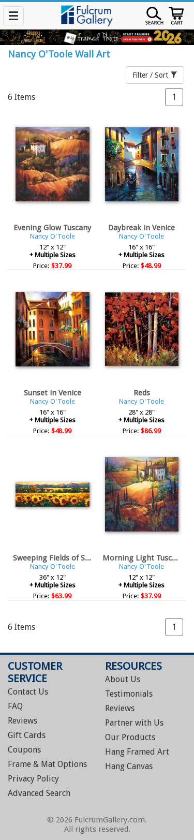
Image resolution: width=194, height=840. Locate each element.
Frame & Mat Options (47, 764)
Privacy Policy (33, 779)
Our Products (130, 737)
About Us (122, 679)
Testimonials (129, 694)
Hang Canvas (129, 766)
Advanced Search (39, 793)
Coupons (24, 750)
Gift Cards (27, 735)
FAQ (15, 706)
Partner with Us (134, 723)
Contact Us (28, 692)
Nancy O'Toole (52, 236)
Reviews (22, 721)
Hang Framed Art (137, 752)
